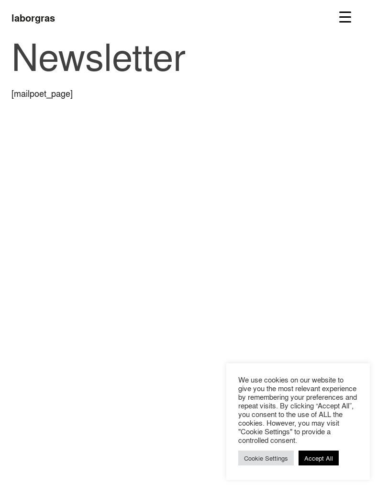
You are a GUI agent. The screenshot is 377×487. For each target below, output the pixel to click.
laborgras (33, 18)
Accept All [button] (318, 458)
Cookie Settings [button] (266, 458)
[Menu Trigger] (345, 16)
